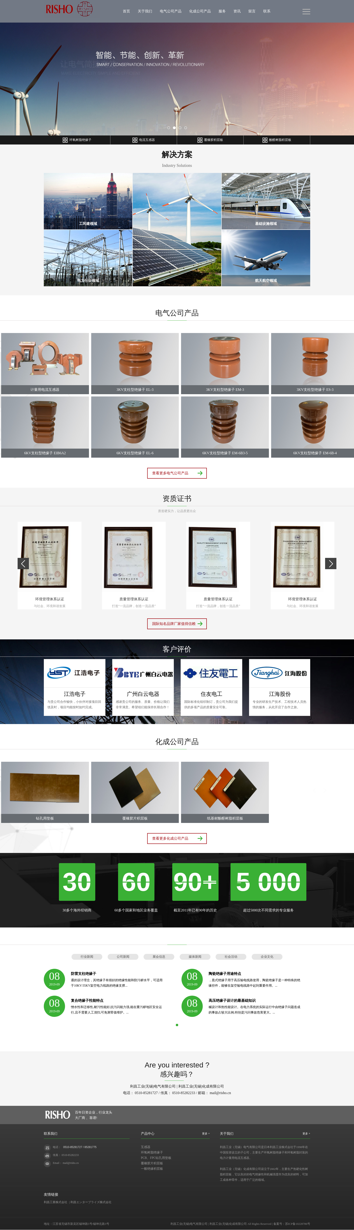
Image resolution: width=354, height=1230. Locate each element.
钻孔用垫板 (45, 818)
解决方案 (177, 154)
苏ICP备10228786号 (297, 1223)
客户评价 (177, 649)
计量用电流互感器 (44, 389)
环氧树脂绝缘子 (152, 1152)
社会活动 (231, 956)
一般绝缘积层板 (152, 1168)
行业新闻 (87, 956)
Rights (256, 1223)
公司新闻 (123, 956)
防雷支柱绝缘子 (83, 974)
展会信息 (159, 956)
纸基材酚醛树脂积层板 (225, 818)
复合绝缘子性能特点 (87, 1000)
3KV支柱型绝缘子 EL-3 (135, 389)
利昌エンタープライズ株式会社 (91, 1202)
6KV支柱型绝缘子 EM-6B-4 (315, 453)
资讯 (237, 11)
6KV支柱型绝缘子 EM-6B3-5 (225, 453)
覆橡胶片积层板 (135, 818)
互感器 (145, 1147)
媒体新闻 (195, 956)
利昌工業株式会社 (55, 1202)
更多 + (206, 1133)
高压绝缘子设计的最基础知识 (232, 1000)
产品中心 (147, 1133)
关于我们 (145, 11)
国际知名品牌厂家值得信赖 (174, 624)
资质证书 (177, 498)
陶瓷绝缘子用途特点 (225, 974)
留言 (252, 11)
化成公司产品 (200, 11)
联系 (266, 11)
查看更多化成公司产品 (170, 838)
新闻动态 (177, 937)
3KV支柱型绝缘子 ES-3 (315, 389)
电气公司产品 (171, 11)
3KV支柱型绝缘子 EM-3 (225, 389)
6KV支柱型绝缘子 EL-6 (135, 453)
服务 (222, 11)
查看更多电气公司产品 (170, 473)
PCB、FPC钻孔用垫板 (156, 1158)
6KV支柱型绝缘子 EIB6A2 (45, 453)
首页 (126, 11)
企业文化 (267, 956)
